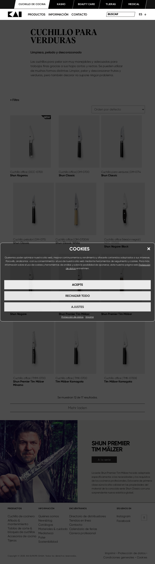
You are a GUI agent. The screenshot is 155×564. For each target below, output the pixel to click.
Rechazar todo (77, 296)
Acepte (77, 285)
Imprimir (90, 316)
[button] (149, 249)
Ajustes (77, 307)
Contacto (79, 14)
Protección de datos (72, 316)
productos (37, 14)
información (58, 14)
